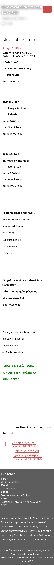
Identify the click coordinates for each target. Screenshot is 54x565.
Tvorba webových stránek (29, 557)
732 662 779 (8, 488)
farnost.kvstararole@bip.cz (16, 495)
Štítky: (6, 48)
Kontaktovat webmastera (30, 554)
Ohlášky (16, 48)
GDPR (4, 505)
